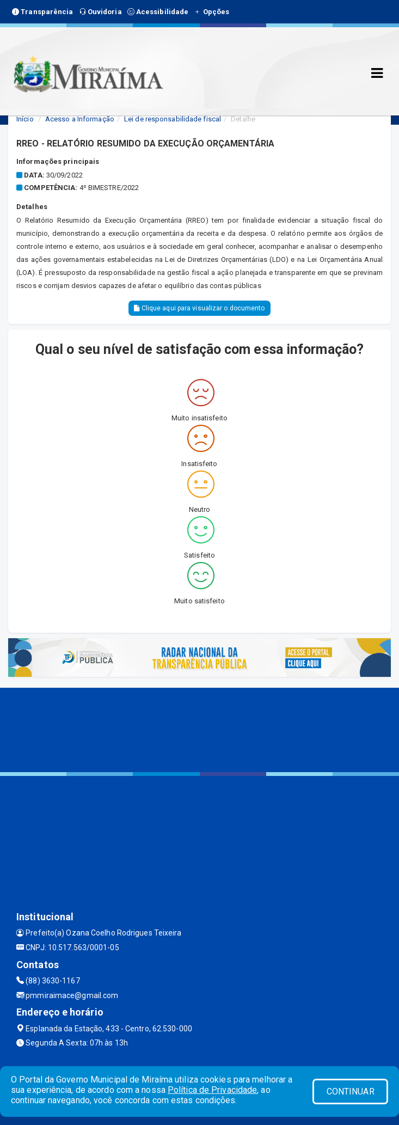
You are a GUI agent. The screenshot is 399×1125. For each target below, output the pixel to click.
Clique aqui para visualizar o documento (199, 308)
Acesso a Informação (79, 119)
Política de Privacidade (212, 1090)
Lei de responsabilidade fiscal (172, 119)
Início (25, 119)
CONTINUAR (351, 1091)
